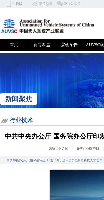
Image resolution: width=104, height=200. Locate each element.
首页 (14, 44)
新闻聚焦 (41, 44)
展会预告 (69, 44)
